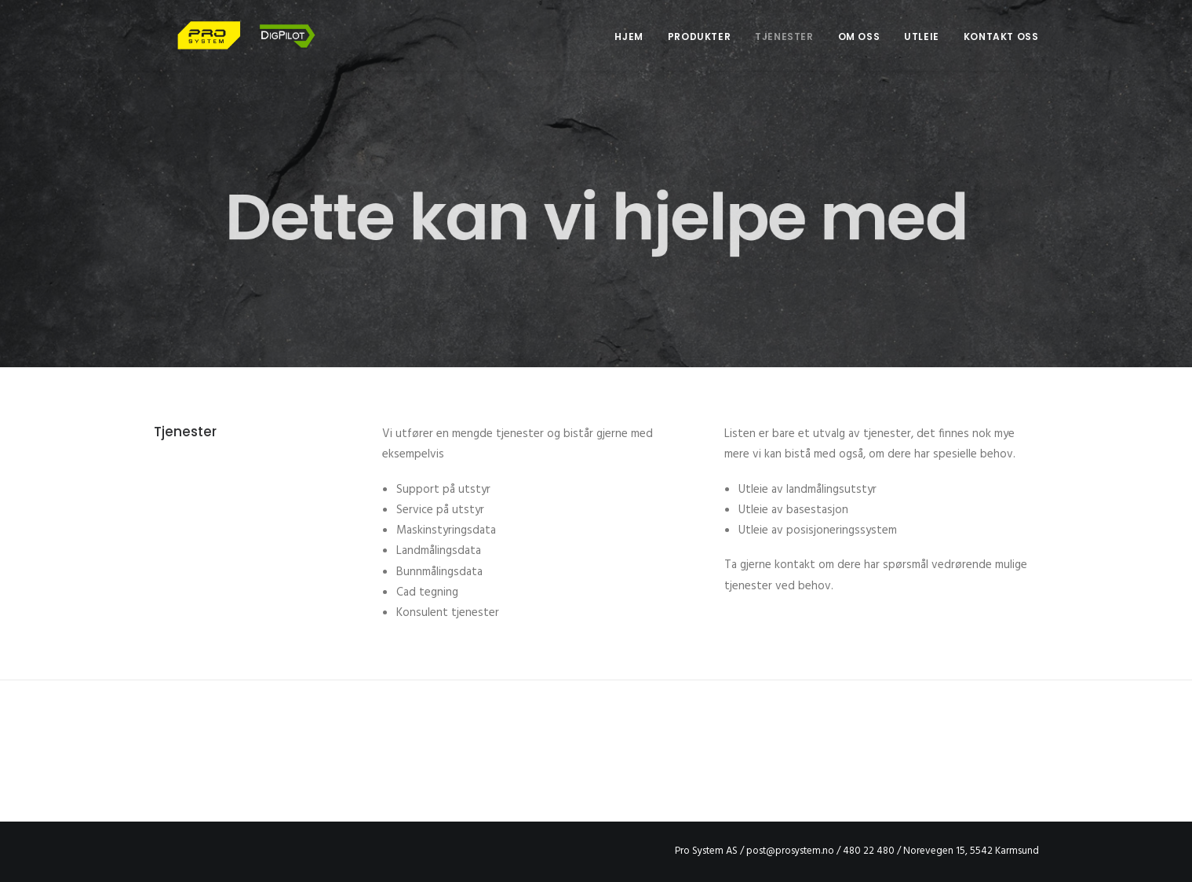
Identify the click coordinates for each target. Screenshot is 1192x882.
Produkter (699, 48)
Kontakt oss (1001, 48)
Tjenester (784, 48)
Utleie (921, 48)
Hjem (628, 48)
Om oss (859, 48)
